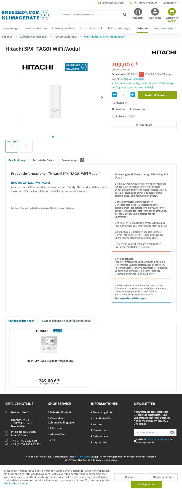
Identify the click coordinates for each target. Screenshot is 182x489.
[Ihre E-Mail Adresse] (151, 432)
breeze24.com (19, 435)
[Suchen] (125, 14)
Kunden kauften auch (21, 320)
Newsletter (98, 430)
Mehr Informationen (16, 483)
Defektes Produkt (59, 412)
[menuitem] (93, 16)
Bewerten (137, 109)
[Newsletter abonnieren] (172, 432)
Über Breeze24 (101, 418)
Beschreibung (16, 160)
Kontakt (96, 424)
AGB (51, 440)
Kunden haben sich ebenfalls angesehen (66, 320)
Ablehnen (129, 477)
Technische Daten (43, 160)
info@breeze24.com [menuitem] (111, 2)
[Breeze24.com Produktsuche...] (93, 14)
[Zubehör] (142, 28)
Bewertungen (72, 160)
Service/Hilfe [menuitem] (169, 2)
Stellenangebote (102, 412)
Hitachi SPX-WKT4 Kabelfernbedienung (49, 360)
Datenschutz (99, 436)
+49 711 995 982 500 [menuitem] (143, 2)
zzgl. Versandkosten (134, 79)
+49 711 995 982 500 (24, 440)
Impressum (99, 442)
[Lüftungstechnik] (91, 28)
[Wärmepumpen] (36, 28)
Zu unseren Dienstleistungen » (132, 298)
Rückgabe (55, 428)
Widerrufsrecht (58, 434)
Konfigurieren (146, 484)
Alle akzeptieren (162, 477)
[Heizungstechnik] (63, 28)
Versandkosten (83, 456)
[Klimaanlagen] (11, 28)
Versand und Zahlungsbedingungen (61, 420)
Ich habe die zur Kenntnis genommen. (155, 441)
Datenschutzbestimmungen (159, 439)
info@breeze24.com (23, 431)
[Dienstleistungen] (119, 28)
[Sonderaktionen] (164, 28)
